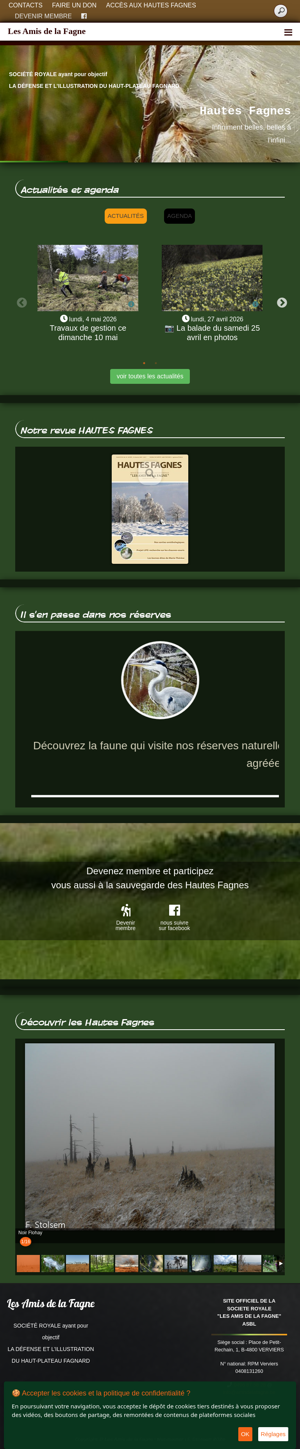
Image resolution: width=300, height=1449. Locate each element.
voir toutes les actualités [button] (150, 376)
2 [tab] (156, 363)
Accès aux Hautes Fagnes (151, 5)
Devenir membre (43, 16)
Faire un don (74, 5)
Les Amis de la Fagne (47, 31)
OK (245, 1434)
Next (280, 301)
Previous (20, 301)
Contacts (26, 5)
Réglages (273, 1434)
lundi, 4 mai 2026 (93, 319)
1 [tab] (144, 363)
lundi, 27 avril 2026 (217, 319)
